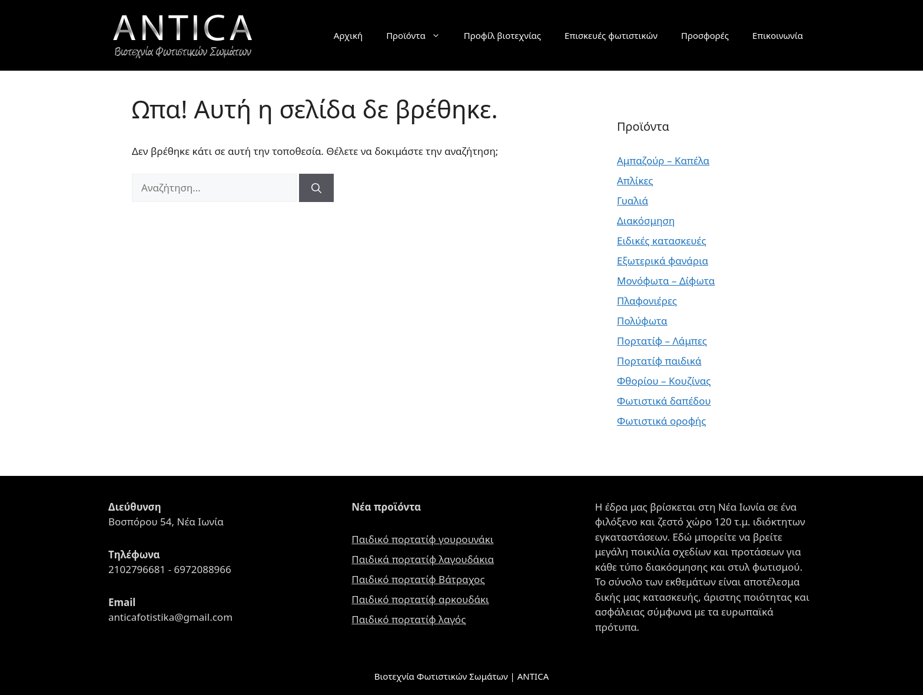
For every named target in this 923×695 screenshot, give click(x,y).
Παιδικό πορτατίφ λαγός (408, 619)
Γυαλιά (632, 200)
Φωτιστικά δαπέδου (664, 401)
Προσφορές (705, 35)
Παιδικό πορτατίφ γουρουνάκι (422, 539)
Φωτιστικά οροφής (661, 421)
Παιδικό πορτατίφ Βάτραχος (417, 579)
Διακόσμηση (646, 220)
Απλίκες (635, 180)
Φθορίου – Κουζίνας (663, 381)
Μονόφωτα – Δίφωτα (666, 280)
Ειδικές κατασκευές (661, 240)
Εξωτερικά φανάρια (662, 260)
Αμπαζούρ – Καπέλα (663, 160)
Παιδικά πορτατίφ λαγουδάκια (422, 559)
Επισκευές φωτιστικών (611, 35)
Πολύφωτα (642, 320)
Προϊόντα (419, 35)
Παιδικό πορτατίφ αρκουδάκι (420, 599)
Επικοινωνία (777, 35)
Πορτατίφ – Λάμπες (662, 341)
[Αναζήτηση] (316, 188)
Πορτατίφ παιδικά (659, 361)
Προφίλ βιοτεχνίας (502, 35)
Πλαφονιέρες (647, 300)
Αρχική (348, 35)
